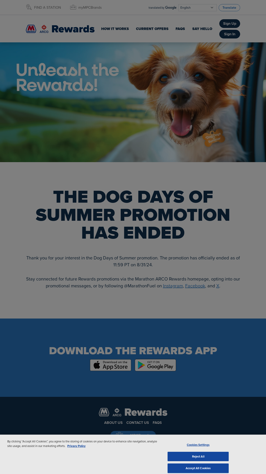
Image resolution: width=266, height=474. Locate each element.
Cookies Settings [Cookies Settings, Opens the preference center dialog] (198, 449)
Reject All (198, 461)
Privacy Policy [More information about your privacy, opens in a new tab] (76, 450)
